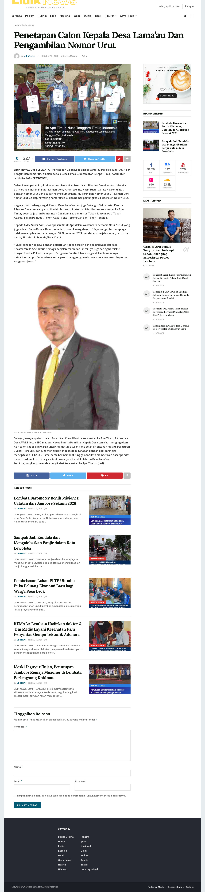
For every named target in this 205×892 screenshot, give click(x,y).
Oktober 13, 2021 (49, 55)
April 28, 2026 (35, 508)
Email (18, 781)
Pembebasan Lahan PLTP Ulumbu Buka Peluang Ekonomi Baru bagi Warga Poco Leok (44, 586)
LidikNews (29, 55)
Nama (18, 767)
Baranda (17, 16)
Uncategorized (89, 869)
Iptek (98, 16)
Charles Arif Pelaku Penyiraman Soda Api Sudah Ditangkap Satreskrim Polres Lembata (158, 254)
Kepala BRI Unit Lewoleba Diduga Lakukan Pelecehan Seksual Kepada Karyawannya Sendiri (171, 294)
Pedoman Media (156, 887)
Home (16, 25)
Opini (77, 16)
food (61, 855)
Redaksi (190, 887)
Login (189, 6)
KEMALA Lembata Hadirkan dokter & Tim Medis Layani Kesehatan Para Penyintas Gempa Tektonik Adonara (48, 629)
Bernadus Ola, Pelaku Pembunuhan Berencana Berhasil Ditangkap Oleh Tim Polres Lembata (171, 311)
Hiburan (110, 16)
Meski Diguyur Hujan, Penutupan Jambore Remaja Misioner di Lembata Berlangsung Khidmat (48, 672)
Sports (84, 860)
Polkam (29, 16)
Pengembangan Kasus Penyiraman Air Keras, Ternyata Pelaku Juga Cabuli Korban (172, 277)
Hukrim (42, 16)
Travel (84, 864)
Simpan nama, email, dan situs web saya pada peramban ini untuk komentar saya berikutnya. (71, 795)
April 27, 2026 (35, 640)
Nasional (65, 16)
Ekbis (53, 16)
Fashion (62, 850)
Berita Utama (28, 25)
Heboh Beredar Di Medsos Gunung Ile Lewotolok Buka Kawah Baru (171, 327)
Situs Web (80, 781)
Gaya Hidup (127, 16)
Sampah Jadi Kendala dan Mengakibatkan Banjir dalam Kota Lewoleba (44, 543)
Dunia (87, 16)
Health (62, 864)
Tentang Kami (175, 887)
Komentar (21, 726)
